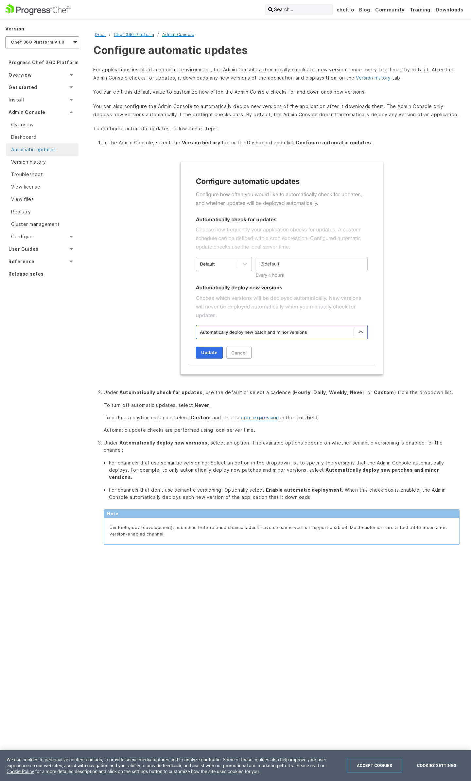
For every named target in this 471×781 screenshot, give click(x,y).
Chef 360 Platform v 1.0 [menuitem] (38, 42)
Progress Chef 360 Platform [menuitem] (43, 62)
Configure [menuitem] (23, 236)
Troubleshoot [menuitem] (27, 174)
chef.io (345, 9)
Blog (364, 9)
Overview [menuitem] (20, 75)
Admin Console (178, 34)
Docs (100, 34)
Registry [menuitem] (21, 211)
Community (390, 9)
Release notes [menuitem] (26, 274)
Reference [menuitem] (22, 261)
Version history (373, 78)
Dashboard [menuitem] (24, 137)
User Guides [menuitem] (24, 249)
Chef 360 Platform (134, 34)
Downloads (449, 9)
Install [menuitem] (16, 99)
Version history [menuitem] (28, 162)
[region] (235, 765)
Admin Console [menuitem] (27, 112)
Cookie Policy (20, 771)
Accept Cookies (374, 765)
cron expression (260, 417)
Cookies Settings (437, 765)
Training (420, 9)
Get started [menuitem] (23, 87)
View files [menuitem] (22, 199)
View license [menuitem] (25, 187)
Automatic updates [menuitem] (33, 149)
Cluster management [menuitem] (35, 224)
